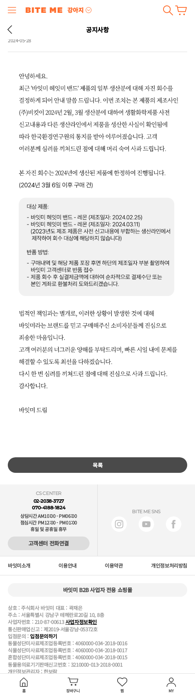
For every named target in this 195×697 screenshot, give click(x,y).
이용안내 (67, 565)
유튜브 (146, 524)
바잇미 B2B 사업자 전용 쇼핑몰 (97, 590)
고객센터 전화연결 (48, 543)
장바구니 (181, 10)
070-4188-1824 (48, 508)
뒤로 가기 (9, 29)
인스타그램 (119, 524)
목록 (98, 465)
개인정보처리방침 (169, 565)
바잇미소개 (19, 565)
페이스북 (173, 524)
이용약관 (114, 565)
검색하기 (168, 10)
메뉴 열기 (12, 10)
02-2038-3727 (48, 501)
